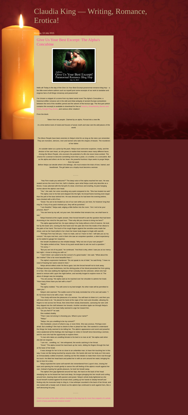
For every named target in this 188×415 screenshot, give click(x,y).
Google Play (47, 109)
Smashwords (94, 106)
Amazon (84, 106)
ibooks (55, 109)
